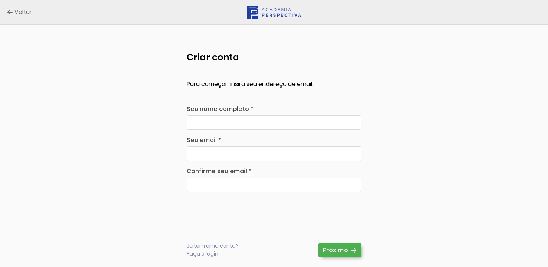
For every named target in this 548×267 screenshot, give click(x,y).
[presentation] (243, 212)
